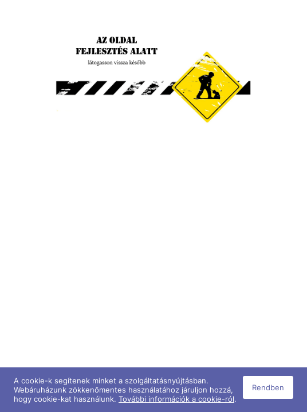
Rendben (268, 387)
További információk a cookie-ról (176, 398)
